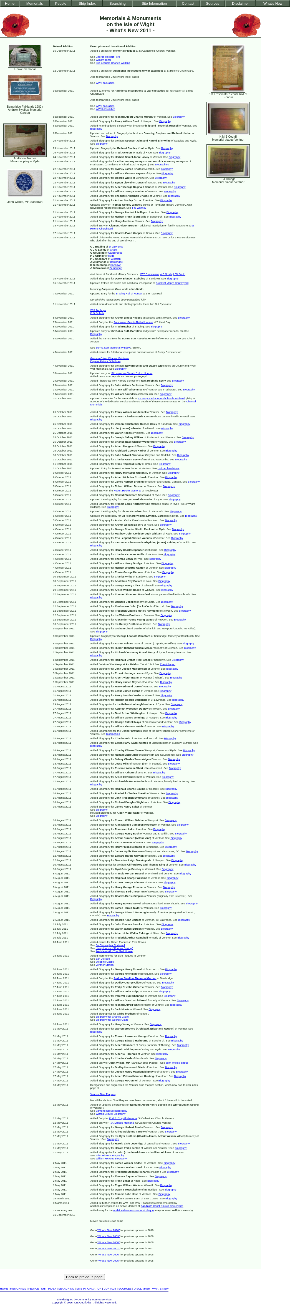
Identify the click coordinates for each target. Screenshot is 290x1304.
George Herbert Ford (108, 56)
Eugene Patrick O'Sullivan (105, 361)
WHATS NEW (160, 1288)
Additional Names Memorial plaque (133, 1210)
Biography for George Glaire (112, 1019)
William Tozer (103, 59)
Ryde (111, 255)
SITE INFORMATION (88, 1288)
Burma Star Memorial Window (113, 347)
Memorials (34, 3)
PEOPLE (33, 1288)
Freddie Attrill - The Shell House (114, 951)
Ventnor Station (105, 964)
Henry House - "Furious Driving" (114, 948)
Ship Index (87, 3)
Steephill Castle (105, 961)
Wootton (116, 258)
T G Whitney (139, 207)
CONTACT (110, 1288)
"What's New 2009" (108, 1236)
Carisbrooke (115, 252)
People (60, 3)
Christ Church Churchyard (162, 1205)
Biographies (162, 164)
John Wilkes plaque (177, 1062)
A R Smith (166, 274)
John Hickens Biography (110, 1155)
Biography (179, 116)
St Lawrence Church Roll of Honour (131, 373)
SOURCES (125, 1288)
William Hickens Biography (111, 1158)
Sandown (115, 264)
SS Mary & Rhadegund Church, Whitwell (161, 398)
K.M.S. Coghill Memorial (123, 1118)
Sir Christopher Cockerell (110, 945)
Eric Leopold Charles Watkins (113, 62)
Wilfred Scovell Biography (111, 1113)
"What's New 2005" (108, 1260)
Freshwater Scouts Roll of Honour (133, 322)
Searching (117, 3)
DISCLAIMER (142, 1288)
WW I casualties (105, 82)
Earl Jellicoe (103, 958)
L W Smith (179, 274)
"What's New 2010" (108, 1230)
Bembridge (116, 261)
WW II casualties (105, 108)
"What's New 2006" (108, 1254)
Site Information (154, 3)
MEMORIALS (18, 1288)
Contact (188, 3)
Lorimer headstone (169, 468)
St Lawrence (116, 246)
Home (10, 3)
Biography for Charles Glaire (112, 1016)
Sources (212, 3)
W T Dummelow (149, 274)
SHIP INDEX (48, 1288)
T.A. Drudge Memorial (121, 1122)
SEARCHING (66, 1288)
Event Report (167, 664)
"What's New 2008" (108, 1242)
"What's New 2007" (108, 1248)
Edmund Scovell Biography (111, 1110)
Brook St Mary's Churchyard (172, 282)
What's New (273, 3)
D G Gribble (97, 313)
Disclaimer (240, 3)
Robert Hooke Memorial (127, 490)
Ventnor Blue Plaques (102, 1094)
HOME (4, 1288)
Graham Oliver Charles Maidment (109, 358)
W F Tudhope (98, 310)
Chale (113, 249)
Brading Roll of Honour (129, 293)
